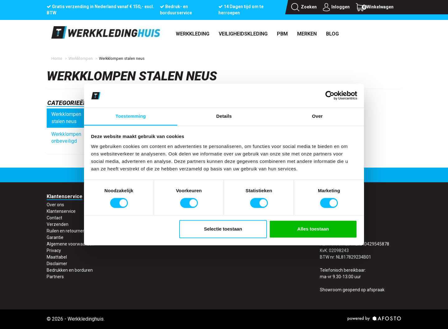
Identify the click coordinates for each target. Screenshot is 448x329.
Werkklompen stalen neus (66, 117)
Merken (307, 34)
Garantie (55, 237)
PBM (282, 34)
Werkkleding (192, 34)
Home (56, 58)
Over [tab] (317, 116)
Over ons (55, 204)
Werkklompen (80, 58)
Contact (54, 217)
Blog (332, 34)
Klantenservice (61, 211)
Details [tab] (224, 116)
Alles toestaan (313, 228)
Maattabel (57, 257)
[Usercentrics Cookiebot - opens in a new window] (330, 95)
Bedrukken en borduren (70, 270)
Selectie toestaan (223, 228)
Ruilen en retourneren (68, 230)
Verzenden (57, 224)
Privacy (54, 250)
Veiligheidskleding (243, 34)
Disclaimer (57, 263)
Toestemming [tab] (130, 116)
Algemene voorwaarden (70, 243)
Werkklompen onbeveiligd (66, 137)
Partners (55, 276)
